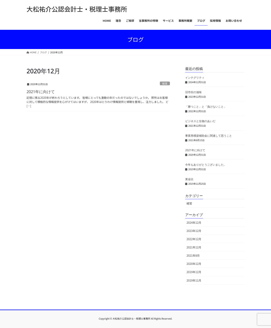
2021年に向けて (41, 91)
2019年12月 (194, 272)
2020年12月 (194, 264)
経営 (165, 83)
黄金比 (189, 179)
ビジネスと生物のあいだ (200, 121)
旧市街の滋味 (193, 92)
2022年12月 (194, 239)
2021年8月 (193, 255)
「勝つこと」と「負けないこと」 (205, 106)
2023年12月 (194, 231)
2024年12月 (194, 222)
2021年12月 (194, 247)
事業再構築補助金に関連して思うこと (208, 135)
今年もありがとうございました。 (205, 164)
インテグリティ (194, 77)
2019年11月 (194, 280)
